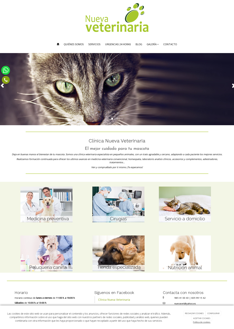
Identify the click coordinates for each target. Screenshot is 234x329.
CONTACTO (170, 44)
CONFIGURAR (213, 313)
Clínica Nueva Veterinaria (114, 299)
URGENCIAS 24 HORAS (118, 44)
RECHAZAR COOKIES (194, 313)
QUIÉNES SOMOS (74, 44)
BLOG (139, 44)
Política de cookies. (201, 322)
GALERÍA (153, 44)
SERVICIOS (94, 44)
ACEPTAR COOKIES (201, 318)
